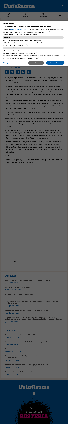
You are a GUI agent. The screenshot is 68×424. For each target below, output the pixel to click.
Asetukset (36, 63)
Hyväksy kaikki (55, 63)
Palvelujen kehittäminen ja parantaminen (15, 45)
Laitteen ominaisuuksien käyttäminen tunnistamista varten (20, 53)
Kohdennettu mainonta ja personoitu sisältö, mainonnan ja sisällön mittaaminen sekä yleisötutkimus (31, 42)
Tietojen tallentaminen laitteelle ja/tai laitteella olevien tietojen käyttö (23, 40)
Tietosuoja (5, 63)
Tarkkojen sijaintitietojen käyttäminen (14, 50)
